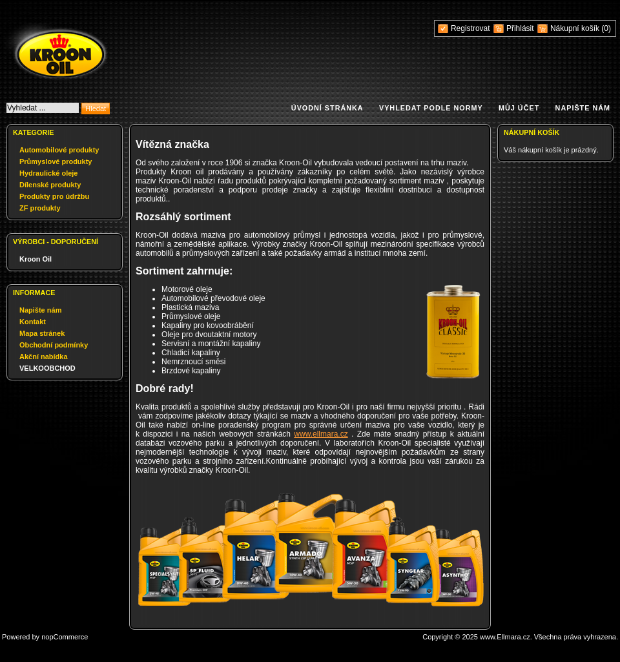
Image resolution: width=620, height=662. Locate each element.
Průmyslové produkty (55, 161)
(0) (606, 28)
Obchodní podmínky (53, 345)
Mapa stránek (42, 333)
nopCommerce (64, 637)
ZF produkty (40, 208)
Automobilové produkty (59, 150)
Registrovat (470, 28)
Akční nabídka (43, 356)
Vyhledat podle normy (431, 108)
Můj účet (519, 108)
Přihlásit (520, 28)
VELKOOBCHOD (47, 368)
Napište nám (582, 108)
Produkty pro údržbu (54, 196)
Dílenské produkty (50, 185)
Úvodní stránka (327, 108)
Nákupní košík (575, 28)
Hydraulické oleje (48, 173)
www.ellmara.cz (320, 434)
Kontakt (32, 322)
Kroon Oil (35, 259)
